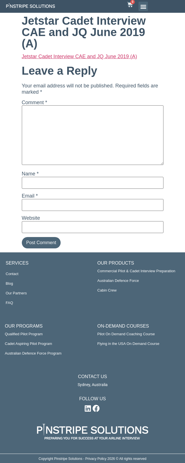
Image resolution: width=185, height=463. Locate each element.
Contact (12, 274)
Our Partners (16, 293)
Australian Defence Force (118, 280)
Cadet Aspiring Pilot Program (28, 344)
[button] (143, 6)
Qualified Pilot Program (24, 334)
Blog (9, 283)
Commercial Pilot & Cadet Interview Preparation (136, 271)
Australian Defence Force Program (33, 353)
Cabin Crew (107, 290)
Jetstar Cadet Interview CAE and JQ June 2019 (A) (79, 56)
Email (30, 195)
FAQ (9, 303)
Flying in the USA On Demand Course (128, 344)
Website (31, 218)
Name (30, 173)
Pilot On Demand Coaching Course (126, 334)
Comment (34, 102)
